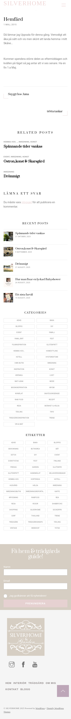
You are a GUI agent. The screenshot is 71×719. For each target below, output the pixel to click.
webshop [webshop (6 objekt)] (35, 528)
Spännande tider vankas (23, 146)
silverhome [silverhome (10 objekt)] (35, 510)
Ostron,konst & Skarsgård (24, 161)
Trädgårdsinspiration (19, 418)
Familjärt (19, 339)
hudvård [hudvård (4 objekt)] (13, 485)
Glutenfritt (52, 345)
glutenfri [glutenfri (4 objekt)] (57, 467)
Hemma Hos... (11, 142)
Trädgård (36, 683)
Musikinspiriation (19, 387)
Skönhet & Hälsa (51, 406)
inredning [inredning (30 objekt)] (57, 485)
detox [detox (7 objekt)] (13, 455)
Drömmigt (12, 176)
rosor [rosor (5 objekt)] (35, 504)
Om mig (51, 683)
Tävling (19, 412)
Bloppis (19, 326)
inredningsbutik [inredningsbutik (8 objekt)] (13, 491)
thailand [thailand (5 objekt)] (35, 516)
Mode (52, 381)
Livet (52, 375)
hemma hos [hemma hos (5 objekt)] (14, 479)
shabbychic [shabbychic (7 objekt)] (57, 504)
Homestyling (52, 351)
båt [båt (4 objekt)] (57, 449)
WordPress (40, 708)
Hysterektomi (52, 357)
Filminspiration (19, 345)
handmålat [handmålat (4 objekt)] (35, 473)
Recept (52, 400)
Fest (52, 339)
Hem (8, 683)
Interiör (20, 683)
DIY (52, 326)
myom (52, 387)
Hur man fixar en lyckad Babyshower (38, 279)
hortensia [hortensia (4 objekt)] (35, 479)
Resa (19, 406)
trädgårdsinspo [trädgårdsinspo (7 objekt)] (35, 522)
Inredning (24, 142)
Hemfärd (13, 19)
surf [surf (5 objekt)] (14, 516)
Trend (52, 418)
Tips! (52, 412)
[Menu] (63, 5)
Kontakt (12, 689)
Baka (52, 320)
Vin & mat (19, 424)
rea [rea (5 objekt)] (57, 497)
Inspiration (19, 369)
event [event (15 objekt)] (57, 455)
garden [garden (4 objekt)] (35, 467)
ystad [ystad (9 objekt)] (57, 528)
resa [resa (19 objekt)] (14, 504)
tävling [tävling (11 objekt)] (57, 522)
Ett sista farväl (24, 294)
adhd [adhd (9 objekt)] (13, 443)
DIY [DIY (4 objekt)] (35, 455)
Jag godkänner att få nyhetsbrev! (25, 595)
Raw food (19, 400)
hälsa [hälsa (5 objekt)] (35, 485)
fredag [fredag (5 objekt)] (13, 467)
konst (33, 142)
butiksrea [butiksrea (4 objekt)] (35, 449)
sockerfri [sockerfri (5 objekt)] (57, 510)
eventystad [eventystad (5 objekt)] (13, 461)
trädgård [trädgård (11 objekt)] (13, 522)
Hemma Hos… (19, 351)
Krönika (19, 375)
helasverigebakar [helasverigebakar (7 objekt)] (57, 473)
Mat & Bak (19, 381)
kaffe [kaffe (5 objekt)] (57, 491)
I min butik (19, 363)
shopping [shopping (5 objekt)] (13, 510)
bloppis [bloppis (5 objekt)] (57, 443)
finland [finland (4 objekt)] (57, 461)
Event (7, 157)
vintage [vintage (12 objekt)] (13, 528)
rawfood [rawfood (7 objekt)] (35, 497)
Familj (52, 332)
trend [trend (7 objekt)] (57, 516)
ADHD (19, 320)
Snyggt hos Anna (18, 94)
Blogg (25, 689)
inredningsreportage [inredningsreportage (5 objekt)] (35, 491)
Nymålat (19, 393)
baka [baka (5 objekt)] (35, 443)
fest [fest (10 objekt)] (35, 461)
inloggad (26, 202)
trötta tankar (55, 111)
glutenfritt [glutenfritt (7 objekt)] (13, 473)
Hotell (19, 357)
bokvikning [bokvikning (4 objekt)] (14, 449)
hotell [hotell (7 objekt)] (57, 479)
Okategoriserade (52, 393)
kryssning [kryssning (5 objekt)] (13, 497)
